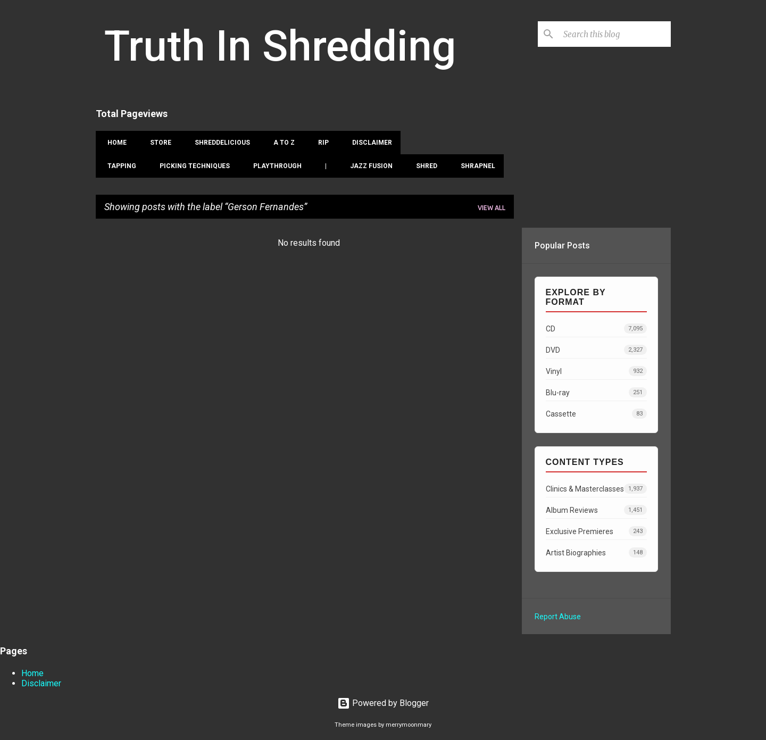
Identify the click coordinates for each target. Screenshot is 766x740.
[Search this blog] (615, 34)
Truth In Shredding (280, 46)
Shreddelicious (219, 142)
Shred (423, 166)
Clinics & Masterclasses (596, 489)
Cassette (596, 414)
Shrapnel (474, 166)
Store (157, 142)
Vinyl (596, 371)
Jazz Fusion (368, 166)
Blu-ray (596, 392)
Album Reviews (596, 510)
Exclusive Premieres (596, 531)
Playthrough (274, 166)
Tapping (118, 166)
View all (491, 207)
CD (596, 328)
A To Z (281, 142)
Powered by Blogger (383, 703)
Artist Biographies (596, 552)
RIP (320, 142)
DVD (596, 350)
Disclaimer (369, 142)
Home (113, 142)
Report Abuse (558, 616)
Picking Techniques (191, 166)
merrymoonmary (408, 724)
